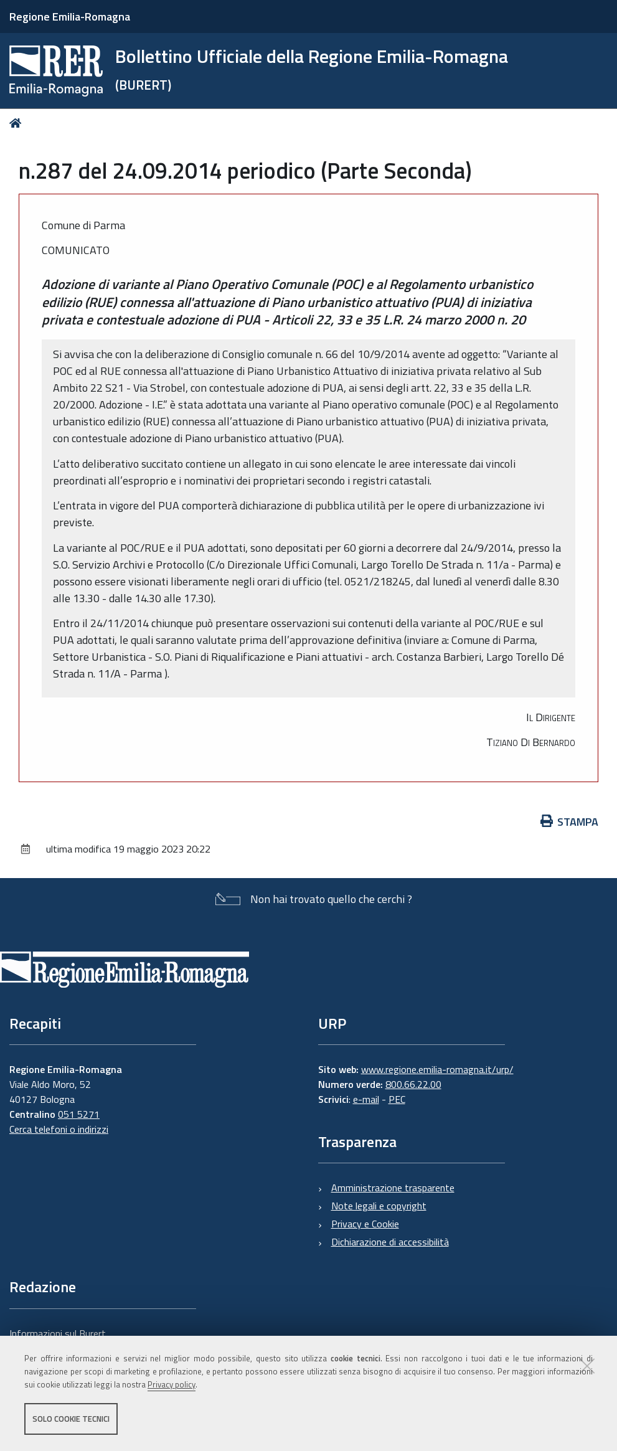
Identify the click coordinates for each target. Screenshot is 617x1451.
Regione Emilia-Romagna (69, 16)
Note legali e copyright (378, 1205)
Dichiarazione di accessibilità (390, 1241)
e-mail (366, 1099)
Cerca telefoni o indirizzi (58, 1129)
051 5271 (79, 1114)
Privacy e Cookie (365, 1223)
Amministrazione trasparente (393, 1187)
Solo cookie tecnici (71, 1418)
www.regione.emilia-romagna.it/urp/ (437, 1069)
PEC (397, 1099)
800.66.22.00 (413, 1084)
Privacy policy (171, 1384)
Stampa (569, 821)
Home (17, 123)
